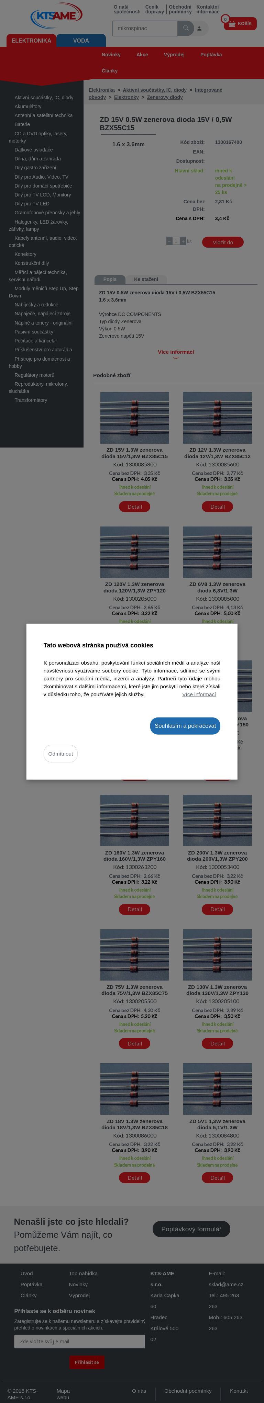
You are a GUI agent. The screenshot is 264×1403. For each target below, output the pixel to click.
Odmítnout (60, 754)
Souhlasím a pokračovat (185, 725)
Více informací (199, 694)
